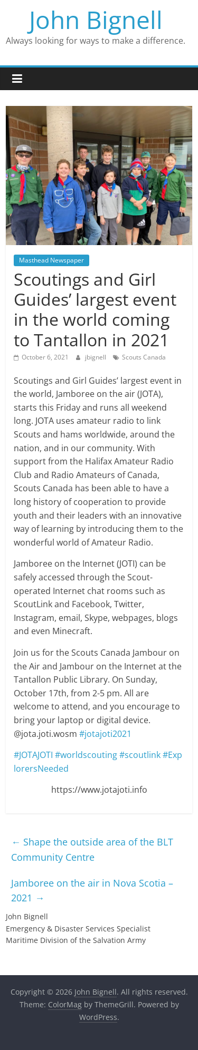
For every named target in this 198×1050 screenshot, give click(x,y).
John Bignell (96, 19)
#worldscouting (86, 755)
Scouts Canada (144, 357)
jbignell (96, 357)
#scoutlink (140, 755)
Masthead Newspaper (51, 260)
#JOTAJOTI (33, 755)
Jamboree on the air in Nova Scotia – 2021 (92, 891)
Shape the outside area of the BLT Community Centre (92, 849)
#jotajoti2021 (105, 734)
